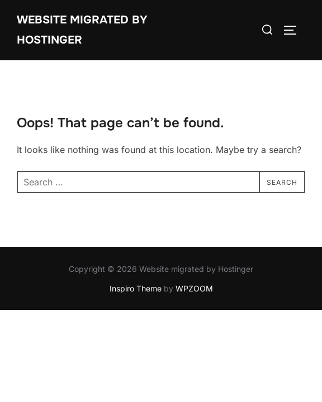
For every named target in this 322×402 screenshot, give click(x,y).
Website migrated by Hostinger (82, 30)
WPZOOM (194, 288)
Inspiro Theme (136, 288)
